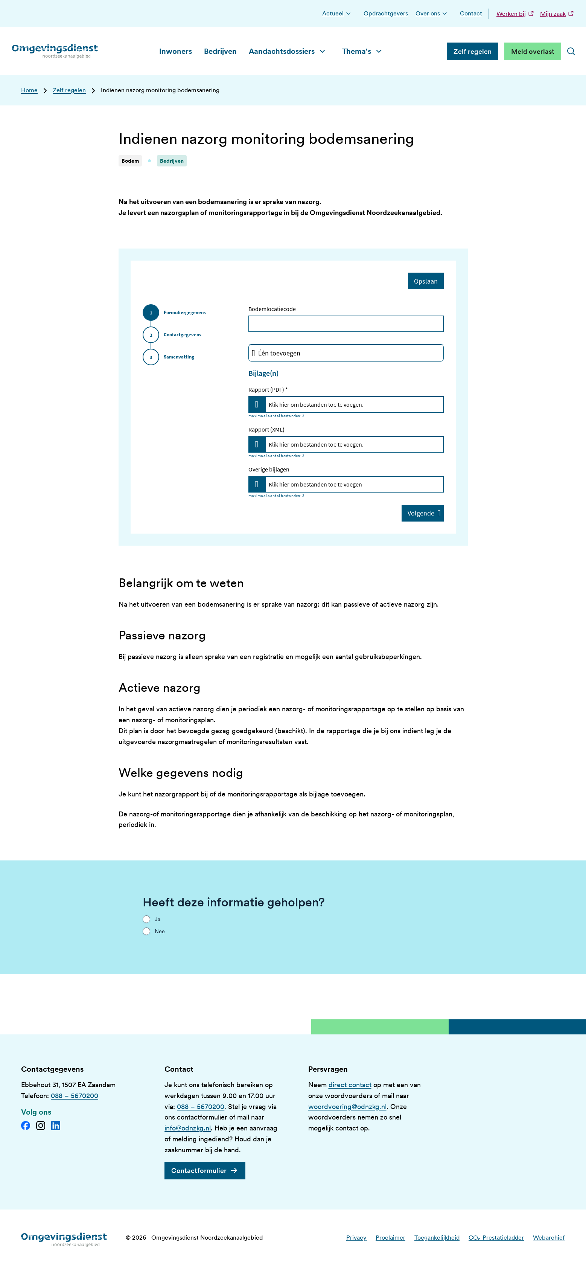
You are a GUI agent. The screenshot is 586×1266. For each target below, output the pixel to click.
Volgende (424, 513)
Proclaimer (390, 1237)
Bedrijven (220, 51)
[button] (348, 13)
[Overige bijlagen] (354, 484)
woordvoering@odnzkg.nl (347, 1106)
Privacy (356, 1237)
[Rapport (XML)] (354, 444)
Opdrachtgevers (386, 13)
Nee (160, 931)
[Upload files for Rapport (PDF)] (256, 404)
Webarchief (549, 1237)
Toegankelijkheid (437, 1237)
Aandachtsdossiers (282, 51)
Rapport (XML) (266, 429)
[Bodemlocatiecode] (346, 324)
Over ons (428, 13)
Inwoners (175, 51)
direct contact (350, 1085)
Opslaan (426, 280)
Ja (157, 919)
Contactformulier (199, 1170)
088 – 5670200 (74, 1096)
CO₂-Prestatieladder (496, 1237)
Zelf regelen (473, 51)
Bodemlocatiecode (272, 309)
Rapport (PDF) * (268, 389)
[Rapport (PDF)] (354, 404)
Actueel (333, 13)
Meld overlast (532, 51)
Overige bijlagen (268, 469)
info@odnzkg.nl (187, 1128)
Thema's (356, 51)
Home (29, 90)
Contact (471, 13)
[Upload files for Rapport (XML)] (256, 444)
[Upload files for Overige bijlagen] (256, 484)
